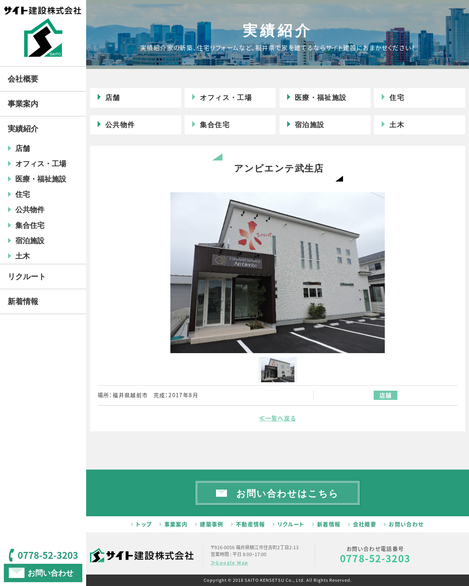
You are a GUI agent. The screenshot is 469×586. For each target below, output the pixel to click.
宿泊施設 (310, 125)
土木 (396, 125)
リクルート (291, 524)
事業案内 (176, 524)
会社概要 (365, 524)
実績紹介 (23, 128)
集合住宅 (215, 125)
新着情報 (329, 524)
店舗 (112, 97)
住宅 (396, 97)
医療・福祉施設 (321, 97)
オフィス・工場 (226, 97)
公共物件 (120, 125)
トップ (144, 524)
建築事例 (212, 524)
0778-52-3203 (375, 558)
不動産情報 (250, 524)
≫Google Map (229, 562)
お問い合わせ (406, 524)
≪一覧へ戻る (277, 418)
